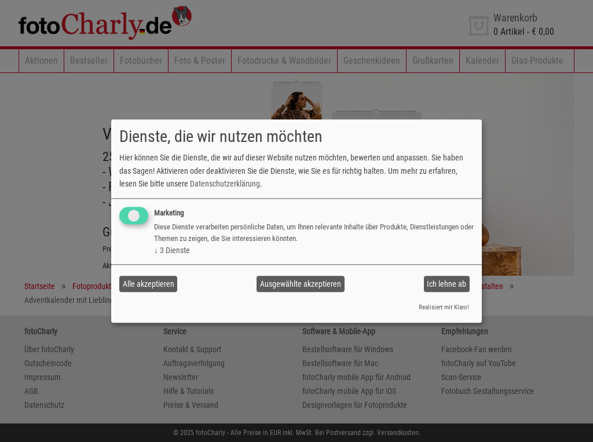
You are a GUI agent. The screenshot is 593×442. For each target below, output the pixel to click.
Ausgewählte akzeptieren (300, 283)
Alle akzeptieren (148, 283)
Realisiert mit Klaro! (444, 308)
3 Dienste (172, 250)
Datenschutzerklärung (225, 183)
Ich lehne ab (446, 283)
